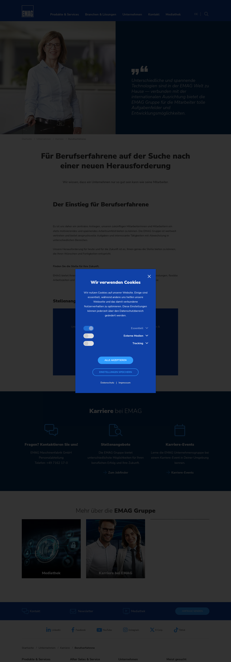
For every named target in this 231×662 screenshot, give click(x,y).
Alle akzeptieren (115, 360)
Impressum (124, 382)
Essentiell (137, 328)
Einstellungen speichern (115, 372)
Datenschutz (107, 382)
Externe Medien (133, 336)
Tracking (138, 343)
